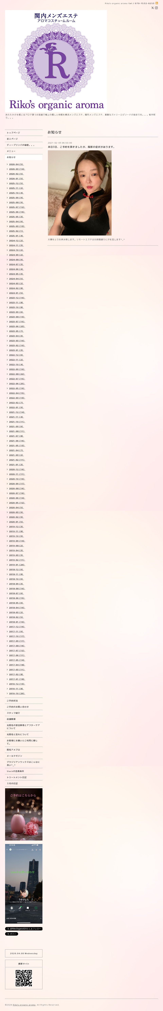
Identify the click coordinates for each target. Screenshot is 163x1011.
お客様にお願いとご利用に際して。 (22, 742)
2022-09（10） (17, 369)
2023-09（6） (16, 312)
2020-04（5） (16, 507)
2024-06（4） (16, 269)
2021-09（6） (16, 426)
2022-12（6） (16, 355)
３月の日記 (12, 783)
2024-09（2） (16, 255)
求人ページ (12, 138)
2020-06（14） (17, 498)
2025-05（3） (16, 216)
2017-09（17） (17, 641)
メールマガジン (14, 755)
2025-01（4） (16, 235)
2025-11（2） (16, 188)
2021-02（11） (17, 460)
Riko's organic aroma (24, 1004)
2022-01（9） (16, 407)
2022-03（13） (17, 398)
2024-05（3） (16, 274)
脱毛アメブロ (13, 749)
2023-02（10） (17, 345)
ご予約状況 (12, 700)
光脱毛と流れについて (18, 734)
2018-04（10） (17, 607)
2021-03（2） (16, 455)
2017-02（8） (16, 674)
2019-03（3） (16, 555)
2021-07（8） (16, 436)
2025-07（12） (17, 207)
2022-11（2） (16, 359)
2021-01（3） (16, 464)
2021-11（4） (16, 417)
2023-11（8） (16, 302)
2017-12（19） (17, 626)
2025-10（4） (16, 193)
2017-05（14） (17, 660)
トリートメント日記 (17, 777)
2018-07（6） (16, 593)
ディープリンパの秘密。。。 (21, 145)
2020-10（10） (17, 479)
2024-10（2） (16, 250)
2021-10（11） (17, 421)
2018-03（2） (16, 612)
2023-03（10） (17, 340)
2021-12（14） (17, 412)
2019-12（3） (16, 526)
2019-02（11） (17, 560)
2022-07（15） (17, 378)
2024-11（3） (16, 245)
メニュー (11, 151)
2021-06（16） (17, 440)
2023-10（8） (16, 307)
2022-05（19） (17, 388)
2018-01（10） (17, 622)
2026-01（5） (16, 178)
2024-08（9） (16, 259)
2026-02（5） (16, 173)
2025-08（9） (16, 202)
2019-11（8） (16, 531)
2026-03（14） (17, 169)
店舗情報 (11, 719)
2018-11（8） (16, 574)
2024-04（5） (16, 278)
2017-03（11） (17, 669)
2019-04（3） (16, 550)
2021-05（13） (17, 445)
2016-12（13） (17, 684)
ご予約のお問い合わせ (18, 706)
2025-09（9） (16, 197)
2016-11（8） (16, 688)
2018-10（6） (16, 579)
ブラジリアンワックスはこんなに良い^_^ (23, 764)
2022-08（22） (17, 374)
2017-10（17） (17, 636)
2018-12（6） (16, 569)
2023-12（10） (17, 297)
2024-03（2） (16, 283)
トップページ (13, 132)
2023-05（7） (16, 331)
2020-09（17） (17, 483)
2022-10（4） (16, 364)
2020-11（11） (17, 474)
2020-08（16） (17, 488)
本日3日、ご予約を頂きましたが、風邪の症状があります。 (82, 146)
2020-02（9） (16, 517)
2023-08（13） (17, 316)
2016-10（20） (17, 693)
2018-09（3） (16, 583)
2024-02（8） (16, 288)
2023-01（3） (16, 350)
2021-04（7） (16, 450)
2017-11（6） (16, 631)
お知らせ (11, 157)
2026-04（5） (16, 164)
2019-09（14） (17, 541)
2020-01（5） (16, 521)
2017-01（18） (17, 679)
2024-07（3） (16, 264)
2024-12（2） (16, 240)
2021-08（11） (17, 431)
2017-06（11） (17, 655)
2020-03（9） (16, 512)
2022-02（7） (16, 402)
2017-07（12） (17, 650)
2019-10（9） (16, 536)
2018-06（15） (17, 598)
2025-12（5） (16, 183)
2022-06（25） (17, 383)
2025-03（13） (17, 226)
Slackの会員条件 (15, 771)
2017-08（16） (17, 645)
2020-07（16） (17, 493)
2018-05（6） (16, 603)
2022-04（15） (17, 393)
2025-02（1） (16, 231)
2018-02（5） (16, 617)
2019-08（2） (16, 545)
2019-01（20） (17, 564)
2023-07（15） (17, 321)
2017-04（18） (17, 665)
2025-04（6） (16, 221)
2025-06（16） (17, 212)
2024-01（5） (16, 293)
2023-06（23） (17, 326)
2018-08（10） (17, 588)
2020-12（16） (17, 469)
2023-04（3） (16, 336)
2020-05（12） (17, 502)
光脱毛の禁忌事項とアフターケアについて (23, 727)
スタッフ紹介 (13, 713)
